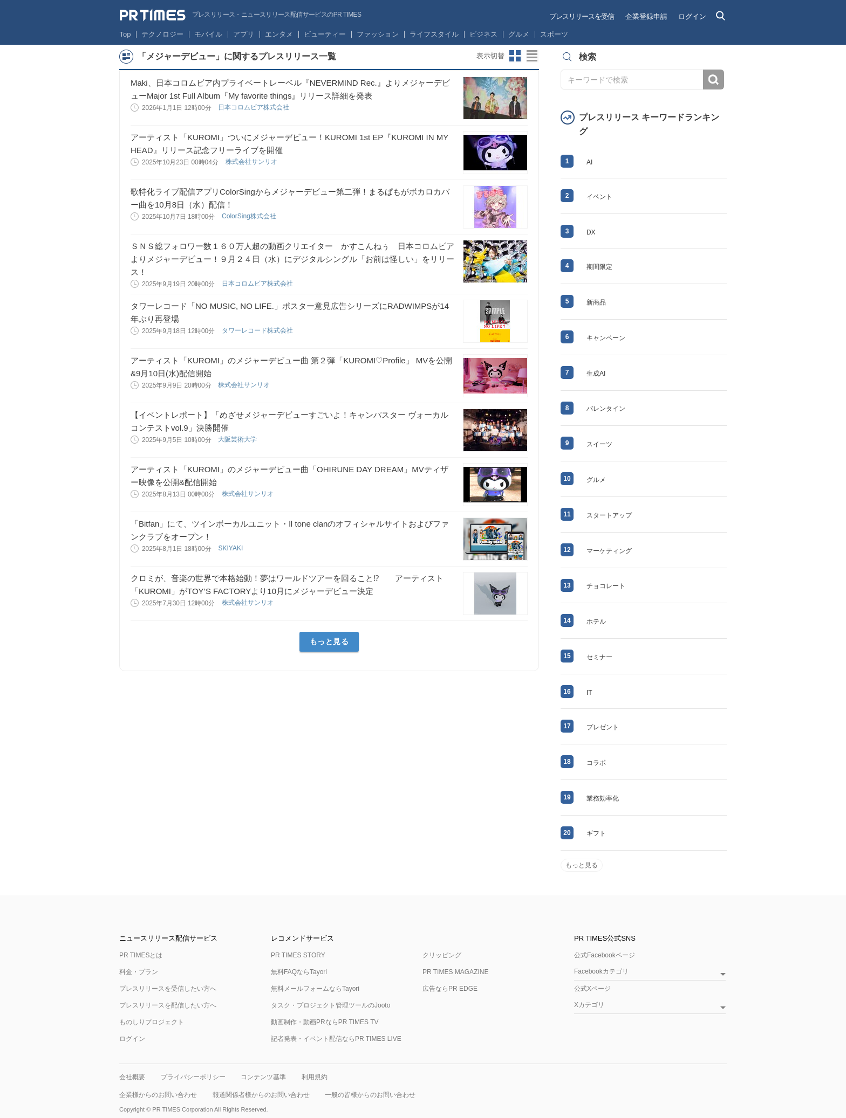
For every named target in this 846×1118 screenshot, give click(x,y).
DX (591, 232)
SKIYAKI (231, 548)
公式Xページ (592, 988)
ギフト (596, 833)
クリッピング (441, 955)
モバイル (208, 34)
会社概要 (132, 1077)
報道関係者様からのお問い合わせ (261, 1095)
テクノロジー (162, 34)
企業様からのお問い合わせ (158, 1095)
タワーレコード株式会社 (258, 330)
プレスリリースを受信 (581, 16)
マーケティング (609, 551)
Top (125, 34)
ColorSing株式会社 (250, 216)
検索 (713, 79)
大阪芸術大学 (238, 439)
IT (589, 692)
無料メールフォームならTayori (315, 988)
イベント (599, 197)
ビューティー (325, 34)
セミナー (599, 657)
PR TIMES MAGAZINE (455, 972)
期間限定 (599, 267)
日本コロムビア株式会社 (254, 107)
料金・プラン (138, 972)
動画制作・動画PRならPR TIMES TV (325, 1022)
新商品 (596, 302)
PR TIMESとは (140, 955)
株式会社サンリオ (252, 161)
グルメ (518, 34)
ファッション (378, 34)
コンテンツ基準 (263, 1077)
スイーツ (599, 444)
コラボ (596, 763)
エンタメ (279, 34)
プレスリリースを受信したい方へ (167, 988)
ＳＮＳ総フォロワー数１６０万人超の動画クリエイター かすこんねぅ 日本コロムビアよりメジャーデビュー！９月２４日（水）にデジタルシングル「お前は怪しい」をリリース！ (292, 259)
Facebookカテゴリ (601, 971)
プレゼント (602, 727)
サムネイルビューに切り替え (515, 56)
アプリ (243, 34)
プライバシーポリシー (193, 1077)
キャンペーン (605, 338)
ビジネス (483, 34)
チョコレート (605, 586)
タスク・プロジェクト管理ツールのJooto (330, 1005)
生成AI (595, 373)
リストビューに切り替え (532, 56)
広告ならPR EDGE (449, 988)
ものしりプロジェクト (151, 1022)
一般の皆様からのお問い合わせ (370, 1095)
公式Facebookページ (604, 955)
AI (589, 162)
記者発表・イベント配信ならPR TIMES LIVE (336, 1039)
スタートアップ (609, 515)
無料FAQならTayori (299, 972)
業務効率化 (602, 798)
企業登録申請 (646, 16)
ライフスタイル (434, 34)
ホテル (596, 621)
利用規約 (315, 1077)
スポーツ (554, 34)
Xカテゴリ (589, 1005)
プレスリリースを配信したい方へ (167, 1005)
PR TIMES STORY (298, 955)
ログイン (692, 16)
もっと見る (329, 641)
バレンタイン (605, 408)
